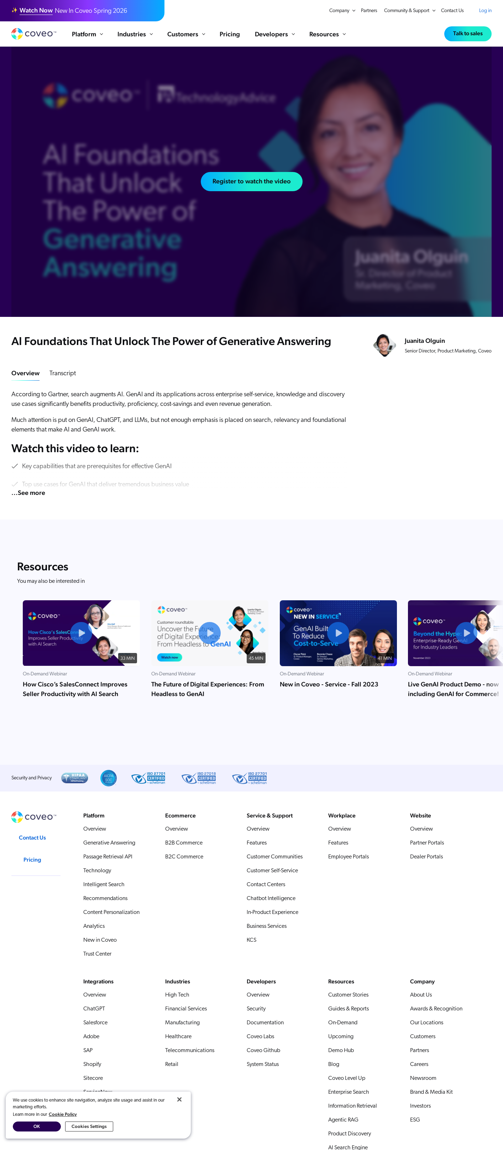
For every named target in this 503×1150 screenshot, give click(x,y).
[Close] (179, 1099)
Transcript (62, 373)
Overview (25, 373)
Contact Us (452, 11)
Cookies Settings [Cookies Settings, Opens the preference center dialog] (89, 1126)
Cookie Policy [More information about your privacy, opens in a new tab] (63, 1114)
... (28, 492)
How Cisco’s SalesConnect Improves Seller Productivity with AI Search (75, 688)
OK (36, 1126)
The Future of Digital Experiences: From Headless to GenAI (207, 688)
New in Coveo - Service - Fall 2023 (329, 684)
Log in (485, 10)
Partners (369, 11)
